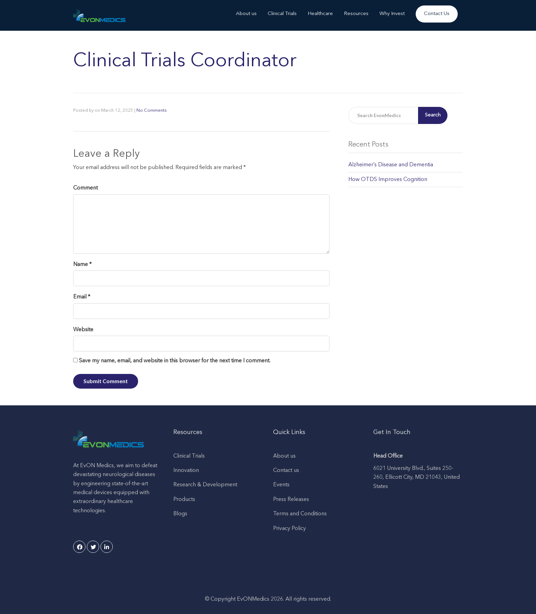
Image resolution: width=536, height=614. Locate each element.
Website (83, 330)
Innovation (186, 470)
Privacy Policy (289, 528)
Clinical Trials (282, 13)
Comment (85, 188)
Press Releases (291, 499)
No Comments (151, 110)
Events (281, 485)
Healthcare (320, 13)
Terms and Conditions (300, 514)
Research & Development (205, 485)
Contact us (286, 470)
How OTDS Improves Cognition (387, 179)
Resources (356, 13)
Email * (81, 297)
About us (246, 13)
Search (433, 115)
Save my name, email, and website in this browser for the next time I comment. (174, 361)
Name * (82, 264)
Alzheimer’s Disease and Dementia (390, 165)
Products (184, 499)
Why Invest (392, 13)
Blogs (180, 514)
